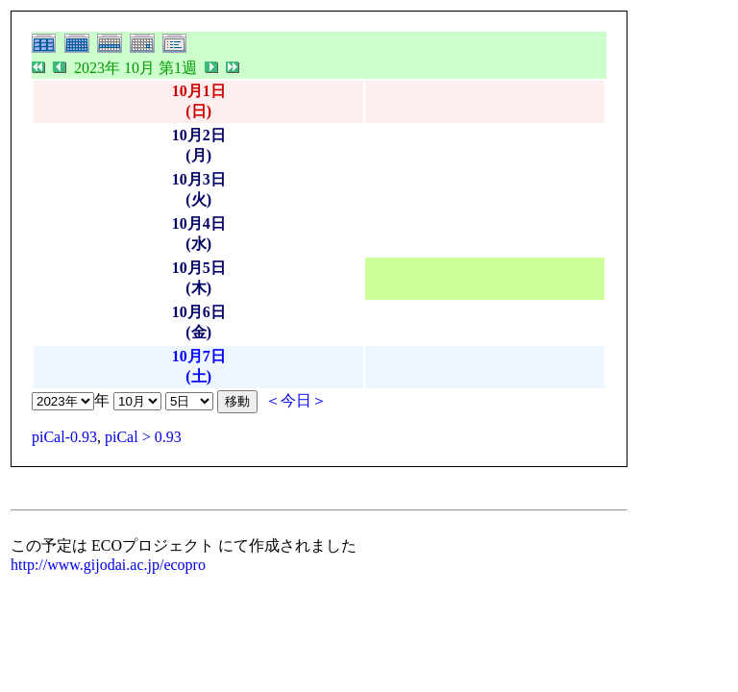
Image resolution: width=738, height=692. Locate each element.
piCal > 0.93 (143, 437)
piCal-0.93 (64, 437)
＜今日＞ (296, 400)
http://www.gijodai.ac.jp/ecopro (108, 564)
